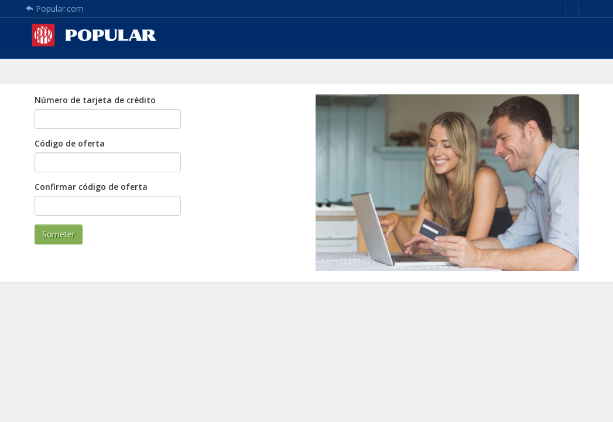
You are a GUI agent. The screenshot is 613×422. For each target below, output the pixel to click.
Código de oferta (70, 143)
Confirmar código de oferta (91, 186)
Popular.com (55, 8)
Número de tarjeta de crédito (95, 100)
